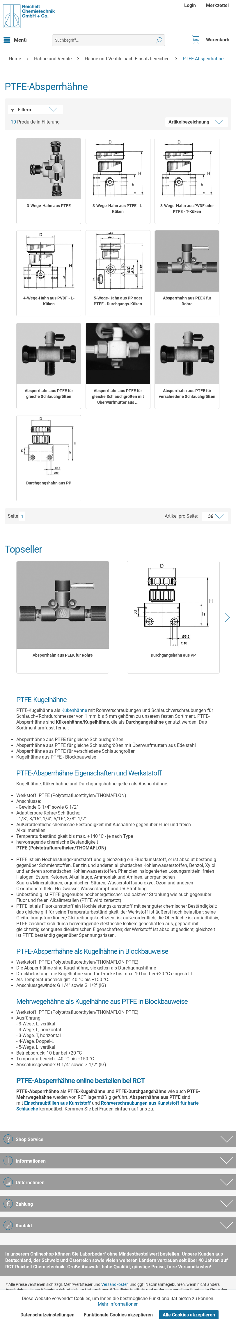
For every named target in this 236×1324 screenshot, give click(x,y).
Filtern (21, 109)
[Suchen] (159, 40)
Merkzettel (217, 5)
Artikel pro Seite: (181, 516)
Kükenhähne (74, 710)
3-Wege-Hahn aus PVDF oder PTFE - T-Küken (187, 208)
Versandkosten (115, 1284)
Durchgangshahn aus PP (48, 483)
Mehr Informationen (118, 1304)
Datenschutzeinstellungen (47, 1315)
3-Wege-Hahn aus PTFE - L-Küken (118, 208)
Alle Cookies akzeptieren (189, 1315)
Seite (13, 516)
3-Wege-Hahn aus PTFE (49, 205)
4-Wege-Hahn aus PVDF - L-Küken (48, 301)
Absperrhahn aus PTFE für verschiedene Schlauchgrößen (187, 393)
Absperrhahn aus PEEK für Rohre (187, 301)
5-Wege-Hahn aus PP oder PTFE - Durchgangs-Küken (118, 301)
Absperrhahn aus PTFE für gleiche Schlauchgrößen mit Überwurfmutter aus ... (118, 396)
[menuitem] (191, 5)
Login (190, 5)
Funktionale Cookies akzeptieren (118, 1315)
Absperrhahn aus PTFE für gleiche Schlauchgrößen (49, 393)
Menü (15, 39)
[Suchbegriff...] (108, 40)
